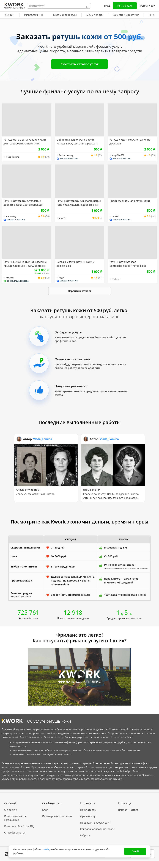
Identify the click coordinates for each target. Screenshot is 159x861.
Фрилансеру (147, 5)
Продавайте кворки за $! (95, 819)
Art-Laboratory (66, 155)
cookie (45, 849)
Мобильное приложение (95, 839)
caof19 (115, 216)
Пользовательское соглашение (15, 815)
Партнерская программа (57, 813)
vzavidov (10, 277)
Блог (45, 807)
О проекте (10, 807)
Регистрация (125, 5)
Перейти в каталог (79, 291)
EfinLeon (116, 279)
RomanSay (11, 216)
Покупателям (88, 807)
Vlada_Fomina (12, 156)
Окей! (135, 851)
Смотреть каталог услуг (79, 64)
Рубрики (85, 832)
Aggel (61, 277)
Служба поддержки (129, 813)
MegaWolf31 (118, 155)
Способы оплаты (14, 829)
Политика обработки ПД (19, 823)
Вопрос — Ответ (128, 807)
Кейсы (46, 819)
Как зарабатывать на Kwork (97, 826)
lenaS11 (63, 218)
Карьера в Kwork (14, 836)
